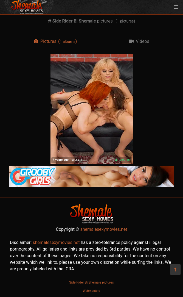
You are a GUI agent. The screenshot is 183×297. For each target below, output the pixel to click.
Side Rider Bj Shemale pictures (91, 282)
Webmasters (91, 291)
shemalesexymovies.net (103, 229)
